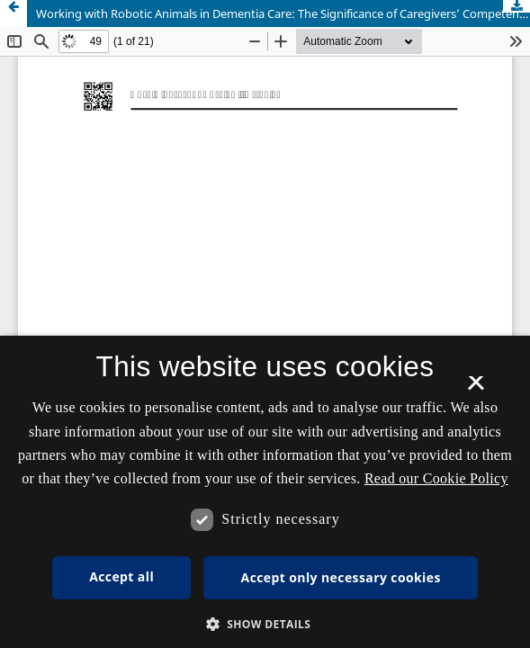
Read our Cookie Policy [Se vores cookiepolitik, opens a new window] (436, 478)
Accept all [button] (121, 576)
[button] (265, 624)
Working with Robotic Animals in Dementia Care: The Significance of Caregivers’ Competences (283, 13)
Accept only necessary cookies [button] (341, 577)
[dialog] (265, 492)
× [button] (475, 388)
